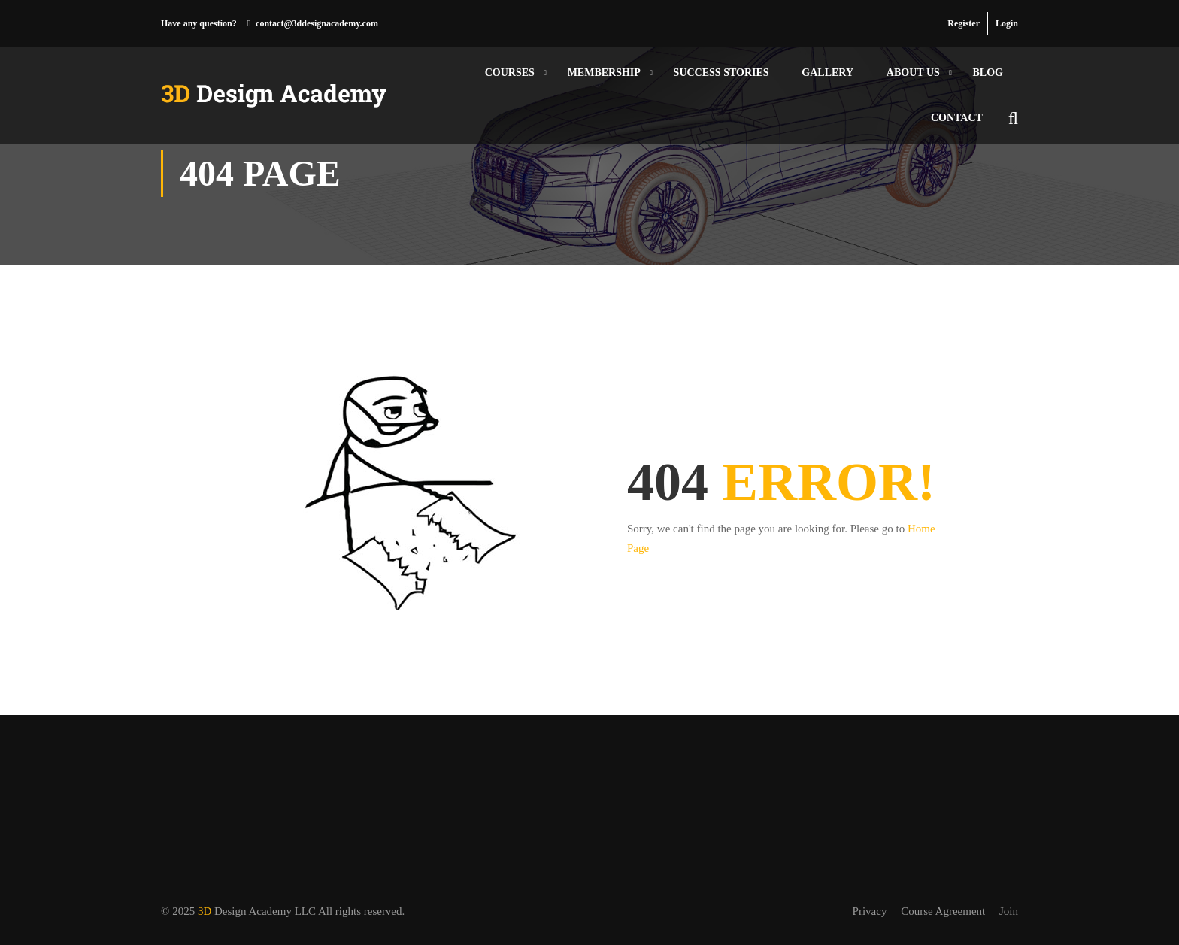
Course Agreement (943, 911)
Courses (510, 72)
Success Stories (721, 72)
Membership (604, 72)
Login (1007, 23)
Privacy (870, 911)
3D (204, 911)
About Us (913, 72)
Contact (957, 117)
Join (1008, 911)
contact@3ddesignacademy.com (317, 23)
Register (963, 23)
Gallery (827, 72)
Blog (988, 72)
